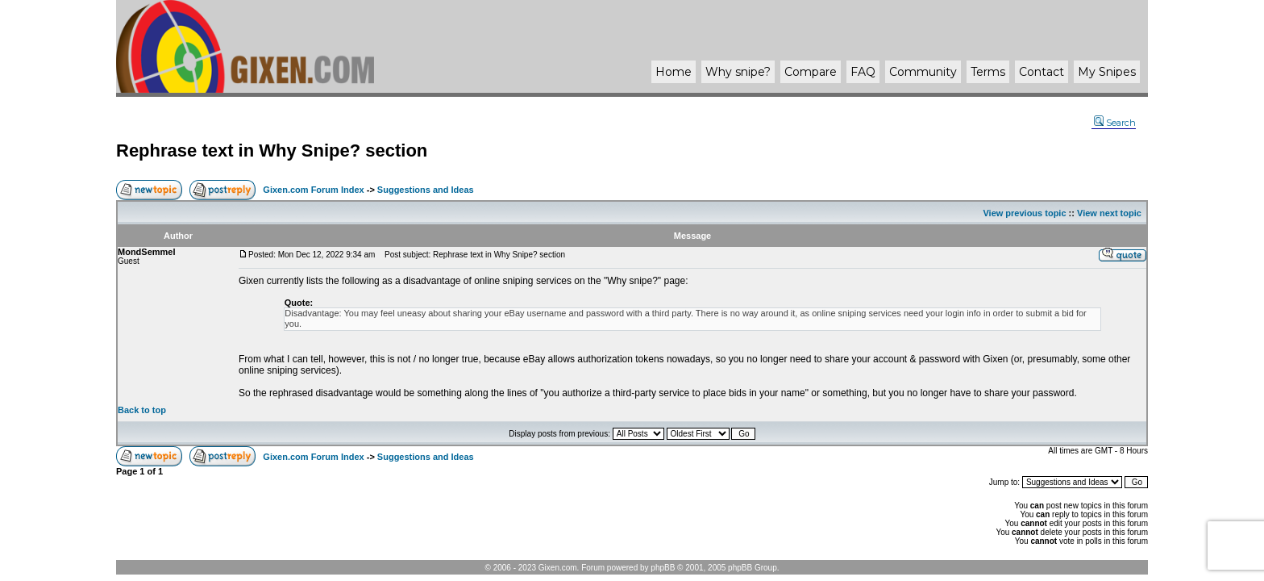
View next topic (1109, 213)
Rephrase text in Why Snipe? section (271, 150)
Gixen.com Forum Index (313, 189)
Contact (1041, 72)
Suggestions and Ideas (425, 189)
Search (1115, 122)
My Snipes (1107, 72)
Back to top (142, 410)
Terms (988, 72)
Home (673, 72)
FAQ (862, 72)
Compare (810, 72)
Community (923, 72)
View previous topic (1024, 213)
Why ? (738, 72)
